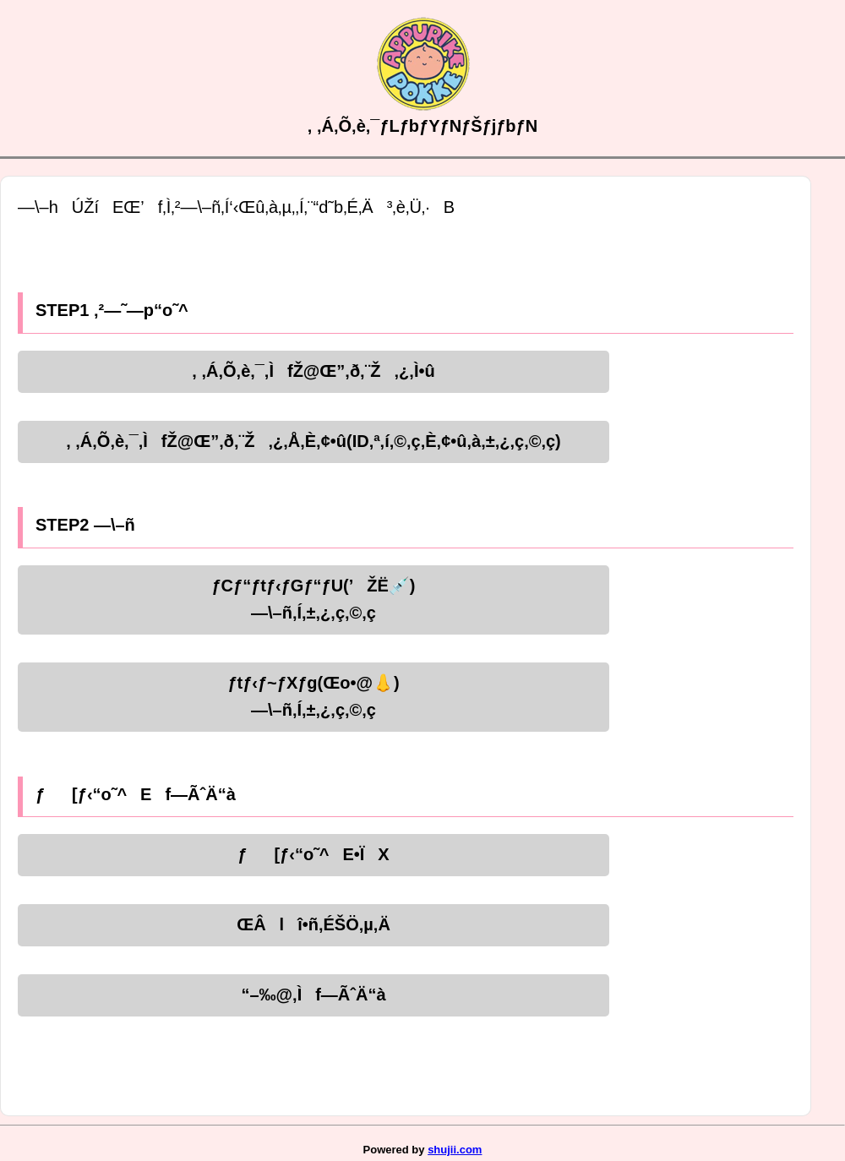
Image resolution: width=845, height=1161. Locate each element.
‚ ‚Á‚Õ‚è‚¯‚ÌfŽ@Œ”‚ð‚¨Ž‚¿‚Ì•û (313, 371)
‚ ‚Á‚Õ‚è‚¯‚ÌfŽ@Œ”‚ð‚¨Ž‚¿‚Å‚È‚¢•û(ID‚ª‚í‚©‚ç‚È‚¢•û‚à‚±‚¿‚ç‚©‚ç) (313, 441)
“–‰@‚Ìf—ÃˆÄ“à (313, 994)
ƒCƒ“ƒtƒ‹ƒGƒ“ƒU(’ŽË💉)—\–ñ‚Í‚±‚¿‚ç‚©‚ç (313, 599)
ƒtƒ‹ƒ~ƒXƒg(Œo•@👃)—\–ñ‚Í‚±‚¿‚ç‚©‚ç (313, 696)
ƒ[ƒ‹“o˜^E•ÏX (313, 854)
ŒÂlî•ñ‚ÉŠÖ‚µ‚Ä (313, 924)
